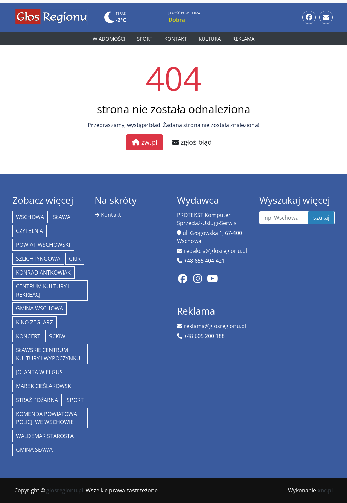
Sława (61, 217)
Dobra (176, 19)
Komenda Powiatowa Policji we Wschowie (46, 418)
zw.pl (144, 142)
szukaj (321, 217)
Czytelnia (29, 231)
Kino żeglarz (34, 322)
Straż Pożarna (37, 400)
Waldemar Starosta (45, 436)
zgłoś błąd (192, 142)
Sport (144, 38)
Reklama (243, 38)
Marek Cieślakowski (44, 386)
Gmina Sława (34, 450)
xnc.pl (325, 490)
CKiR (75, 258)
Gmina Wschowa (39, 308)
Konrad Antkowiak (43, 272)
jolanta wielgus (39, 372)
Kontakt (175, 38)
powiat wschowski (43, 244)
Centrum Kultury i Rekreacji (42, 290)
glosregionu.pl (64, 490)
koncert (28, 336)
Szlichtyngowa (38, 258)
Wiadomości (109, 38)
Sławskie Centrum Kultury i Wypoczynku (48, 354)
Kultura (210, 38)
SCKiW (57, 336)
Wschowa (30, 217)
